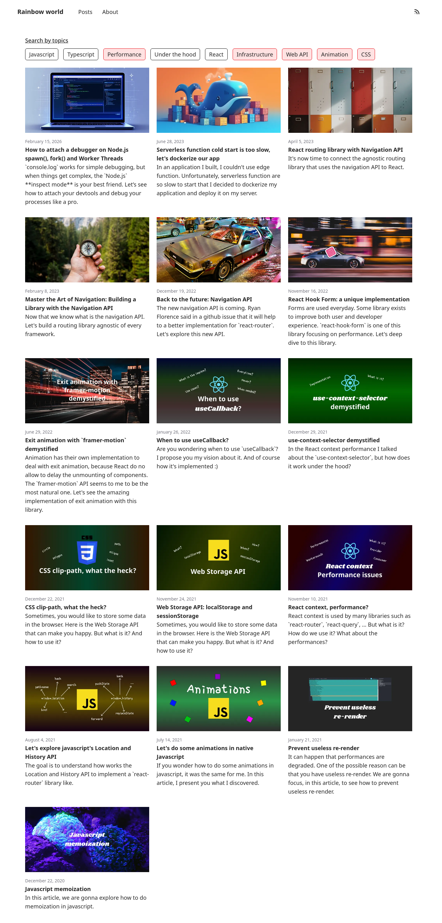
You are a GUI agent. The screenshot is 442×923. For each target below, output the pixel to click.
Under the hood (175, 54)
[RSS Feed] (417, 11)
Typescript (80, 54)
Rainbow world (40, 11)
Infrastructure (255, 54)
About (110, 12)
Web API (297, 54)
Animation (334, 54)
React (216, 54)
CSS (366, 54)
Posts (85, 12)
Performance (124, 54)
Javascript (41, 54)
